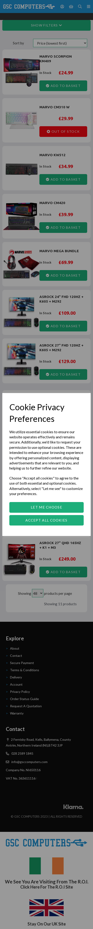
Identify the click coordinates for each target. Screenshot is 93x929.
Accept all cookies (46, 520)
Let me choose (46, 507)
